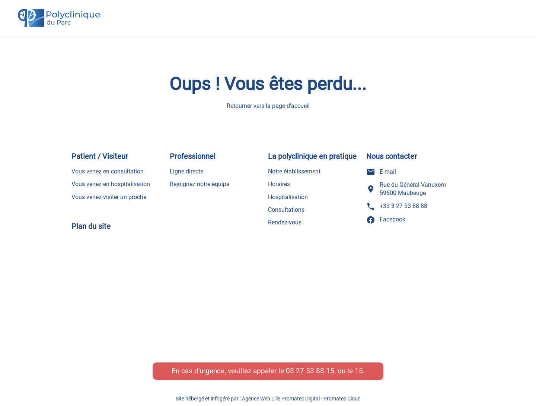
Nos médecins (233, 12)
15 (359, 371)
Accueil (187, 12)
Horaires (279, 184)
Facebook (385, 219)
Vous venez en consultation (107, 171)
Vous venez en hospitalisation (110, 184)
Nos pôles (283, 12)
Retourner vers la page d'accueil (268, 106)
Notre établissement (294, 171)
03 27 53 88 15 (310, 371)
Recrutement (269, 22)
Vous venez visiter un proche (108, 197)
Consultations (286, 209)
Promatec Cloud (342, 399)
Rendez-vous (285, 222)
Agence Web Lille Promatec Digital (281, 399)
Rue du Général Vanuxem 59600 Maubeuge (406, 188)
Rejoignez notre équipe (199, 184)
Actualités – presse (339, 12)
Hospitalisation (288, 197)
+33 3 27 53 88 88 (471, 26)
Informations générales (208, 22)
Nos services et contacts (332, 22)
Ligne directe (186, 171)
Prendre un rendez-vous (478, 8)
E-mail (381, 171)
